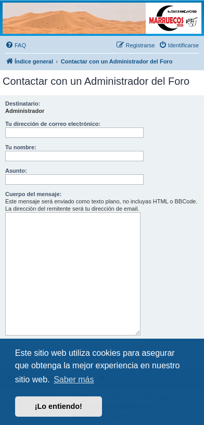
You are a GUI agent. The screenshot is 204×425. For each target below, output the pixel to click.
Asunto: (16, 171)
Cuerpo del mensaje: (33, 194)
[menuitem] (15, 45)
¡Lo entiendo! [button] (58, 406)
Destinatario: (22, 103)
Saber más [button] (74, 379)
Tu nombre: (20, 147)
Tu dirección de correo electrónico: (52, 124)
